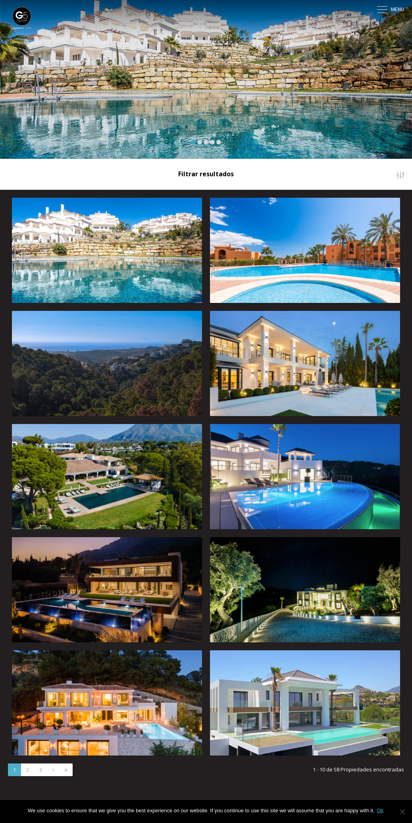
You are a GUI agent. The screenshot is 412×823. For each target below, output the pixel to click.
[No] (402, 811)
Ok (380, 810)
